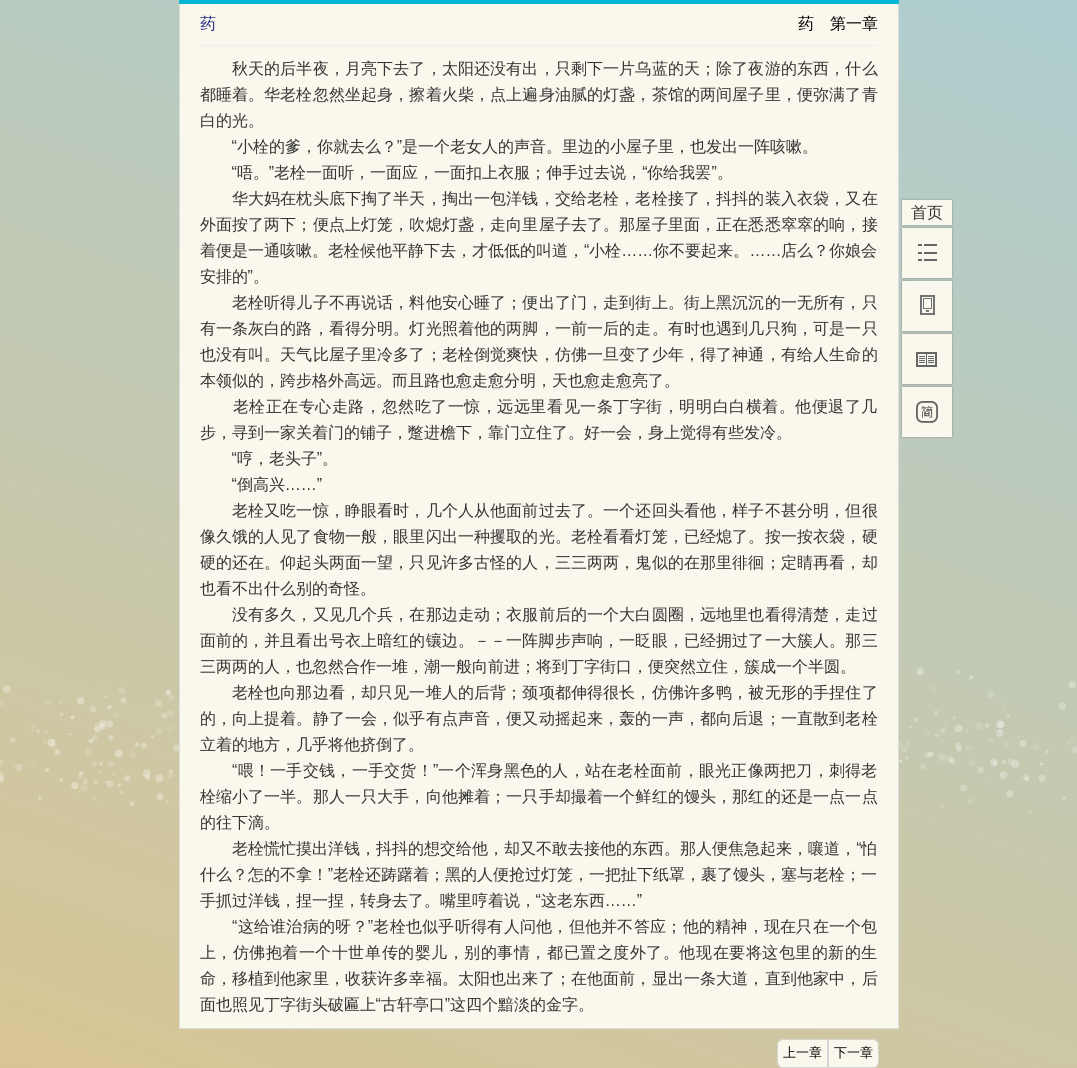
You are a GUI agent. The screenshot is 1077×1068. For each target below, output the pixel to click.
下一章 (853, 1053)
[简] (927, 412)
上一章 (802, 1053)
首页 (927, 212)
